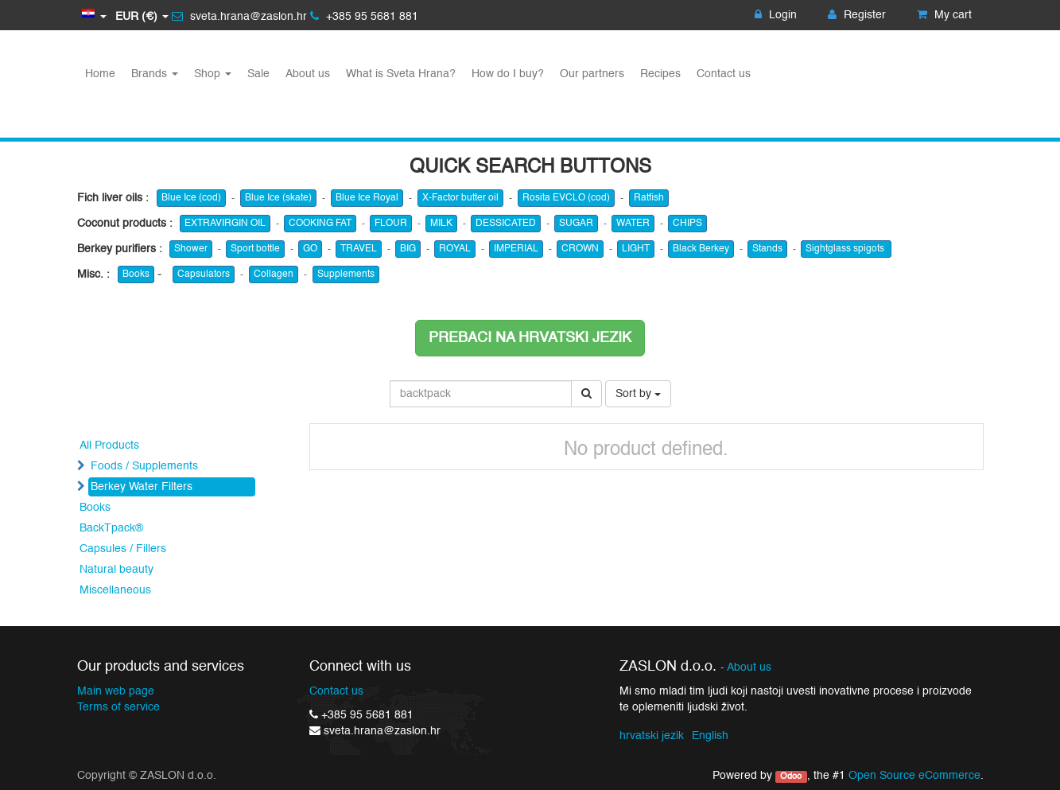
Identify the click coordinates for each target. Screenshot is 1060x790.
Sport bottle (255, 249)
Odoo (791, 776)
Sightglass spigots (846, 249)
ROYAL (455, 249)
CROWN (580, 249)
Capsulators (203, 274)
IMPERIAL (516, 249)
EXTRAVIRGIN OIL (225, 223)
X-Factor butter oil (460, 198)
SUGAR (576, 223)
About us (749, 668)
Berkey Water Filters (141, 486)
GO (310, 249)
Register (857, 15)
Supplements (346, 274)
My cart (944, 15)
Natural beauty (116, 569)
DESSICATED (506, 223)
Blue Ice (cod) (191, 198)
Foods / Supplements (144, 466)
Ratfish (649, 198)
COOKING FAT (320, 223)
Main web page (115, 691)
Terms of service (118, 707)
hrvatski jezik (651, 735)
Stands (767, 249)
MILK (441, 223)
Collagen (273, 274)
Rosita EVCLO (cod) (566, 198)
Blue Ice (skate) (278, 198)
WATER (633, 223)
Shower (191, 249)
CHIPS (687, 223)
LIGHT (636, 249)
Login (776, 15)
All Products (109, 445)
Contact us (336, 691)
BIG (408, 249)
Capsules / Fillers (123, 549)
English (710, 735)
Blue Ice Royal (367, 198)
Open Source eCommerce (914, 775)
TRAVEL (358, 249)
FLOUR (391, 223)
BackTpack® (111, 528)
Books (135, 274)
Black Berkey (701, 249)
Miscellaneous (115, 590)
